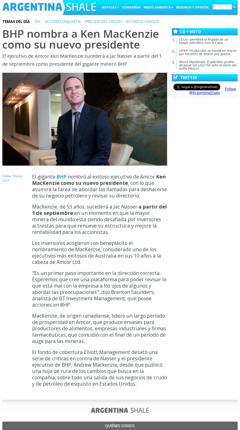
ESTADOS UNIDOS (142, 21)
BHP (61, 176)
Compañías (131, 7)
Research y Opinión (192, 7)
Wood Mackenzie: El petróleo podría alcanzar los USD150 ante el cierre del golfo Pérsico (207, 65)
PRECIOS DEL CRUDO (103, 21)
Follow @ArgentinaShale (212, 90)
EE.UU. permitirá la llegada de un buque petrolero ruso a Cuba (203, 41)
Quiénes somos (120, 425)
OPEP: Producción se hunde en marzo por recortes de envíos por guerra (208, 52)
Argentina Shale (49, 8)
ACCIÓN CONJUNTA (62, 21)
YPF (37, 21)
